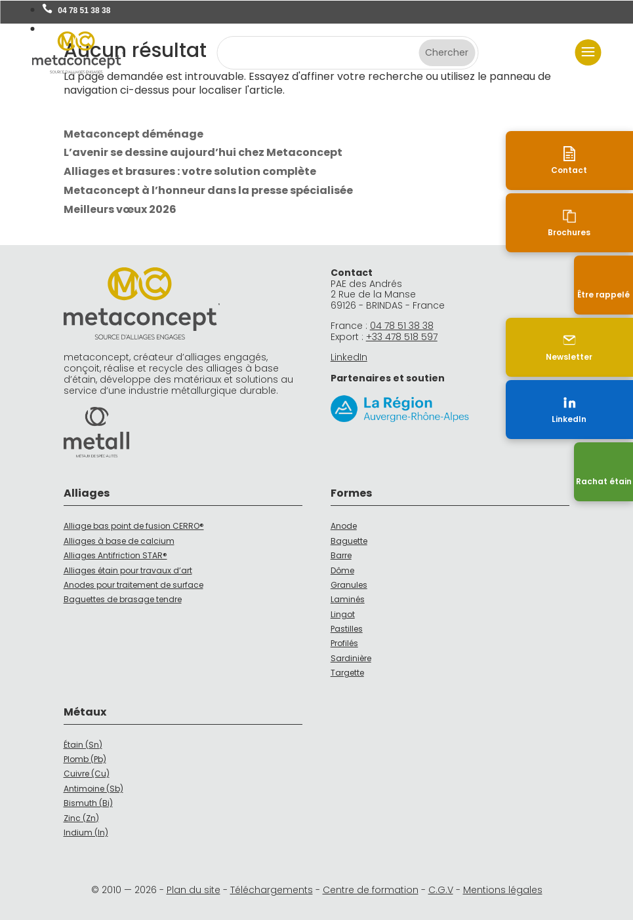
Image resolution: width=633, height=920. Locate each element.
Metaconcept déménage (133, 134)
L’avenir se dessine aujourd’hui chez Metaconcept (203, 152)
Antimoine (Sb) (93, 788)
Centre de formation (371, 889)
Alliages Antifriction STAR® (115, 555)
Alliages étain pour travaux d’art (128, 570)
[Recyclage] (603, 471)
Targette (347, 672)
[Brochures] (603, 222)
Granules (349, 584)
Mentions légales (502, 889)
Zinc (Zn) (81, 818)
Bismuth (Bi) (88, 803)
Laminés (348, 599)
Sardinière (351, 658)
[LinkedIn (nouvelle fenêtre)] (603, 409)
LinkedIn (349, 357)
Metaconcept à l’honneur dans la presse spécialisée (208, 190)
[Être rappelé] (603, 285)
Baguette (349, 540)
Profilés (344, 643)
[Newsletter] (603, 347)
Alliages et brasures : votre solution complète (190, 171)
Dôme (342, 570)
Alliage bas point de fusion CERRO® (134, 525)
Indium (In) (86, 832)
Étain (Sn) (83, 744)
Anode (344, 525)
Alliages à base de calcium (119, 540)
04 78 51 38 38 (84, 10)
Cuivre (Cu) (87, 773)
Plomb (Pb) (85, 759)
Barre (341, 555)
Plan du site (193, 889)
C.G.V (440, 889)
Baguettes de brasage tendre (123, 599)
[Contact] (603, 160)
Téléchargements (271, 889)
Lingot (343, 614)
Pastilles (347, 628)
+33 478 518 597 (402, 336)
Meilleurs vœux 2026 (120, 209)
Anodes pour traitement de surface (133, 584)
